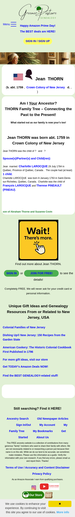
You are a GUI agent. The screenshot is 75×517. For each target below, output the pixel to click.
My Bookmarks (43, 431)
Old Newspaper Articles (52, 418)
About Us (42, 437)
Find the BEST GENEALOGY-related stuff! (30, 375)
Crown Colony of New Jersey (45, 87)
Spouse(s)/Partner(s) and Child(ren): (27, 158)
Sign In (11, 273)
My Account (47, 424)
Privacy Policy (41, 473)
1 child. (7, 174)
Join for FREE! (41, 273)
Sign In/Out (23, 424)
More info (62, 512)
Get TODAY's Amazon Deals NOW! (25, 366)
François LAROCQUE (17, 185)
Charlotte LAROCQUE (33, 166)
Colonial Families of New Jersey (24, 327)
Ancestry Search (18, 418)
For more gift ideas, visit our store (25, 359)
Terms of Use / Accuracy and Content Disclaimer (37, 467)
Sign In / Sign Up (38, 41)
